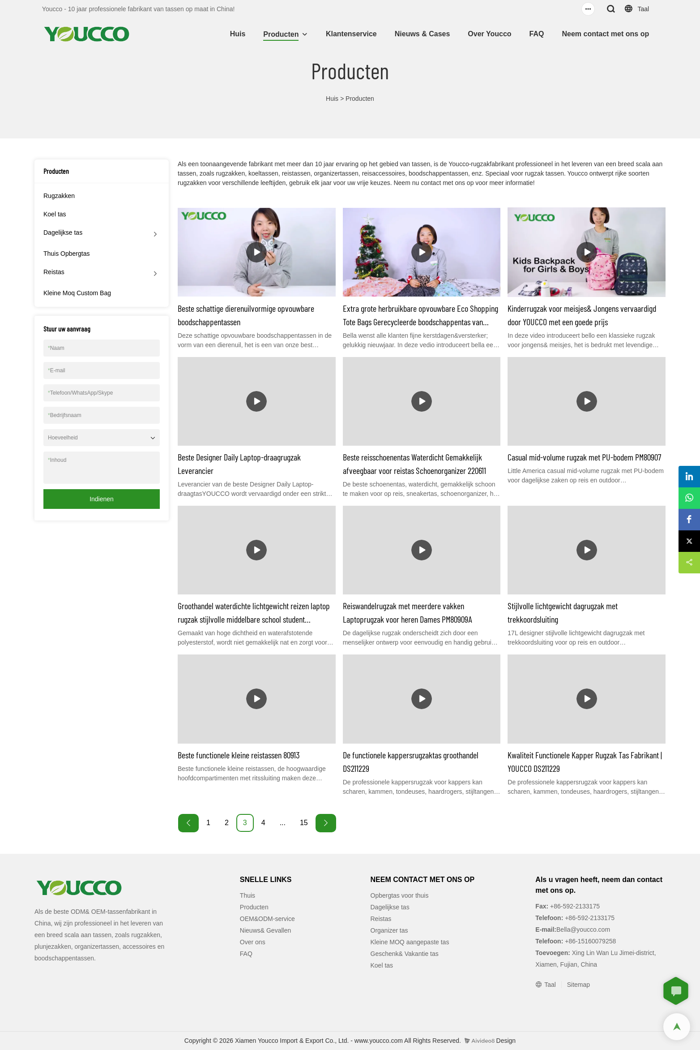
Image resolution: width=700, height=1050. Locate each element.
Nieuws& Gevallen (265, 930)
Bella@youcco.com (583, 929)
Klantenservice (351, 34)
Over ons (252, 942)
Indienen (102, 499)
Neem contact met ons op (605, 34)
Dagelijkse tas (62, 232)
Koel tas (54, 214)
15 (304, 822)
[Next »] (326, 823)
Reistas (53, 271)
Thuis (247, 895)
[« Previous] (188, 823)
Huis (238, 34)
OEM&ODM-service (267, 918)
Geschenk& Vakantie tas (405, 953)
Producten (281, 34)
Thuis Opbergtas (66, 253)
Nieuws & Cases (422, 34)
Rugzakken (59, 195)
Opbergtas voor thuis (400, 895)
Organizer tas (389, 930)
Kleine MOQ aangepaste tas (410, 942)
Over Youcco (489, 34)
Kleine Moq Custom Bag (77, 293)
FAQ (536, 34)
